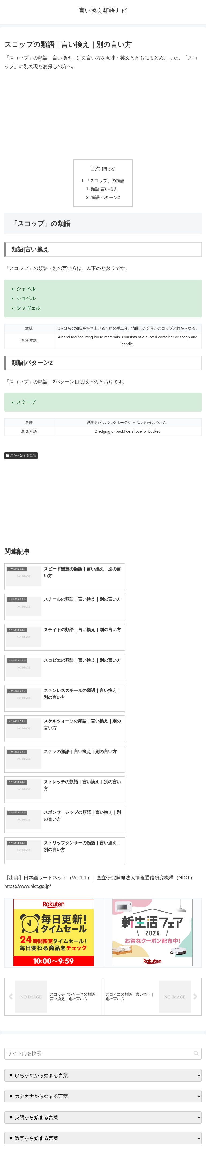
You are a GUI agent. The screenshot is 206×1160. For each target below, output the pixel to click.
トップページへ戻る (52, 1143)
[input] (103, 897)
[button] (196, 897)
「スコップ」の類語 (105, 180)
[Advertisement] (103, 115)
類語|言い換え (104, 189)
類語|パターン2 (105, 198)
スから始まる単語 (21, 456)
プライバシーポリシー (153, 1143)
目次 (95, 168)
